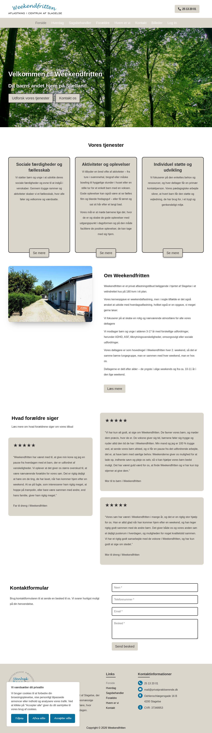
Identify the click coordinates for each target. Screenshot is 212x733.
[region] (43, 704)
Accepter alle (62, 718)
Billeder (157, 23)
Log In (172, 23)
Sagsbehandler (80, 23)
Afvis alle (38, 718)
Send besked (124, 646)
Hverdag (57, 23)
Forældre (102, 23)
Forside (40, 23)
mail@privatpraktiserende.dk (161, 689)
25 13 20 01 (151, 683)
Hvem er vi (122, 23)
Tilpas (19, 718)
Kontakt (141, 23)
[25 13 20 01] (140, 683)
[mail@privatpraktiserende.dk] (140, 689)
